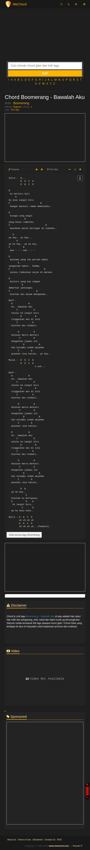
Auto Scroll (87, 786)
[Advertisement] (45, 37)
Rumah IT (77, 846)
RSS (59, 839)
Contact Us (50, 839)
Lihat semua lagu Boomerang (24, 534)
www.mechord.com (59, 846)
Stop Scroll (87, 795)
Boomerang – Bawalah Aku (40, 616)
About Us (11, 839)
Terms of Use (24, 839)
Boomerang (21, 103)
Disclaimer (38, 839)
